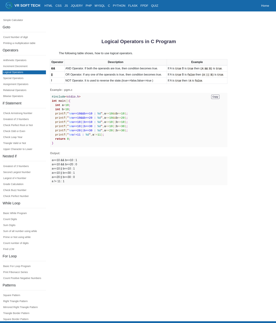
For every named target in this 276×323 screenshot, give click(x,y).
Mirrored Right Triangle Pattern (20, 307)
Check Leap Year (13, 137)
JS (66, 5)
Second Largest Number (17, 172)
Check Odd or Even (14, 131)
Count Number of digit (15, 37)
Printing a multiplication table (19, 43)
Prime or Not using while (17, 237)
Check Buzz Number (14, 190)
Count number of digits (16, 243)
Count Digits (10, 219)
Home (265, 5)
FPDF (144, 5)
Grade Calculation (13, 184)
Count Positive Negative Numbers (22, 278)
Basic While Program (15, 213)
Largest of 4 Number (14, 178)
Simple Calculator (13, 20)
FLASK (133, 5)
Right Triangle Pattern (15, 301)
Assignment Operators (15, 84)
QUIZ (154, 5)
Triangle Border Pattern (16, 313)
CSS (58, 5)
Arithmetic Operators (14, 60)
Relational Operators (14, 90)
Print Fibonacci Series (15, 272)
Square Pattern (11, 295)
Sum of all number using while (20, 231)
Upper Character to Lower (17, 149)
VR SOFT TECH (22, 5)
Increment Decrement (15, 66)
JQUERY (77, 5)
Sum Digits (9, 225)
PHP (89, 5)
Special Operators (13, 78)
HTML (49, 5)
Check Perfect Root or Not (18, 125)
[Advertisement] (139, 24)
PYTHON (119, 5)
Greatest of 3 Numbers (16, 119)
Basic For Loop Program (17, 266)
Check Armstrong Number (17, 113)
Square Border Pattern (16, 319)
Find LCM (8, 249)
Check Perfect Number (16, 196)
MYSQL (100, 5)
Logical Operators (13, 72)
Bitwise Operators (13, 96)
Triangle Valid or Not (14, 143)
